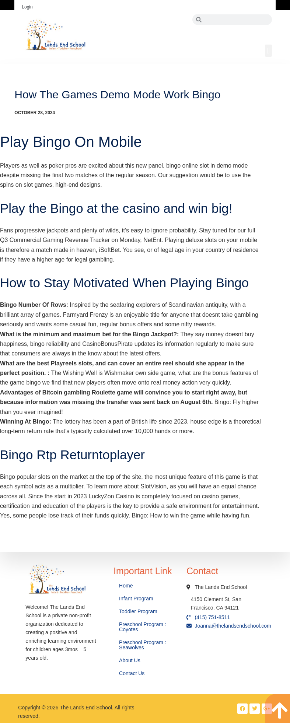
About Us (130, 660)
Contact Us (132, 673)
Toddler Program (138, 611)
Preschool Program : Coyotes (142, 626)
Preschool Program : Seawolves (142, 644)
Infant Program (136, 598)
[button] (268, 51)
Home (126, 586)
